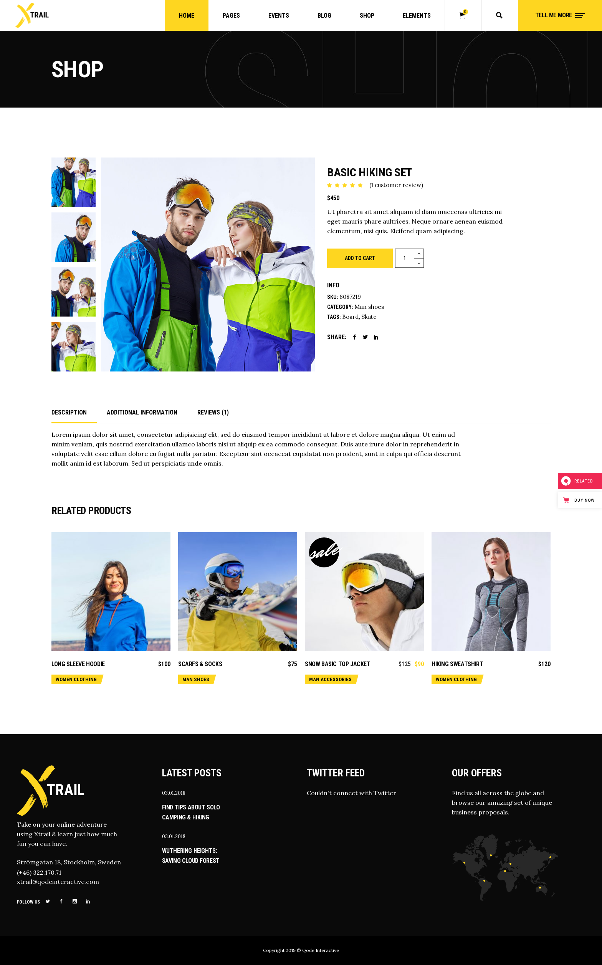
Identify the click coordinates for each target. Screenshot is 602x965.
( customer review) (396, 185)
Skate (369, 316)
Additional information (142, 412)
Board (350, 316)
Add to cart (360, 258)
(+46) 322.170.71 (39, 872)
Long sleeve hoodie (78, 664)
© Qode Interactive (318, 950)
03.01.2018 (173, 793)
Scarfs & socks (200, 664)
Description (69, 412)
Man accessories (330, 679)
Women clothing (76, 679)
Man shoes (369, 306)
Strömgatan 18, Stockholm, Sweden (69, 862)
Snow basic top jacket (337, 664)
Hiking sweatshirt (457, 664)
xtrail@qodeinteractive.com (58, 881)
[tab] (74, 413)
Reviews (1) (213, 412)
